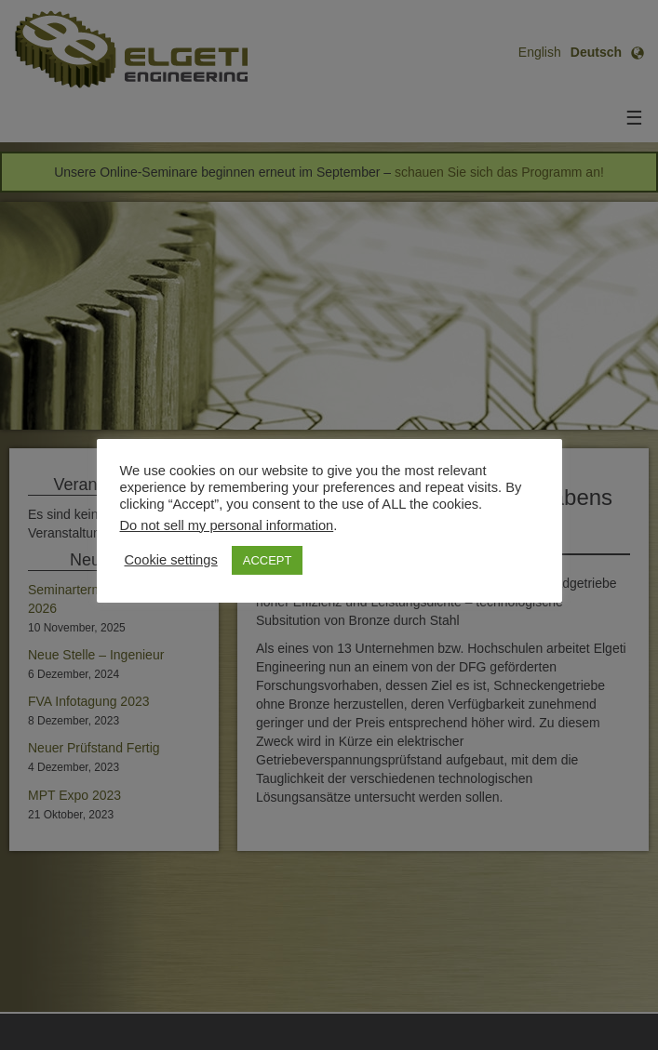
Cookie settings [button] (171, 559)
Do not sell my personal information (227, 525)
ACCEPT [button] (267, 560)
